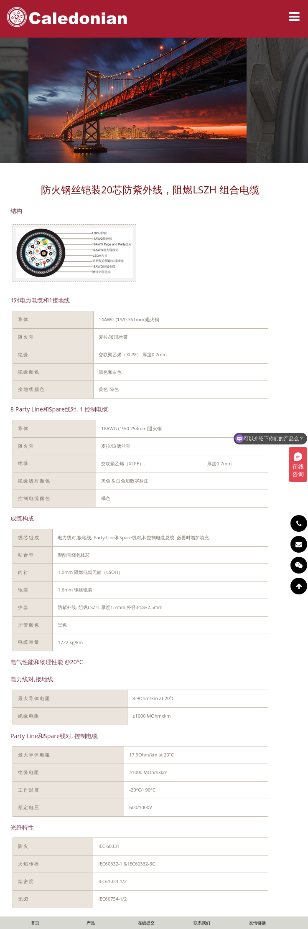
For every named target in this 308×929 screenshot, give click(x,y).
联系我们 (201, 923)
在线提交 (146, 923)
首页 (35, 923)
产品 (91, 923)
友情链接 (257, 923)
